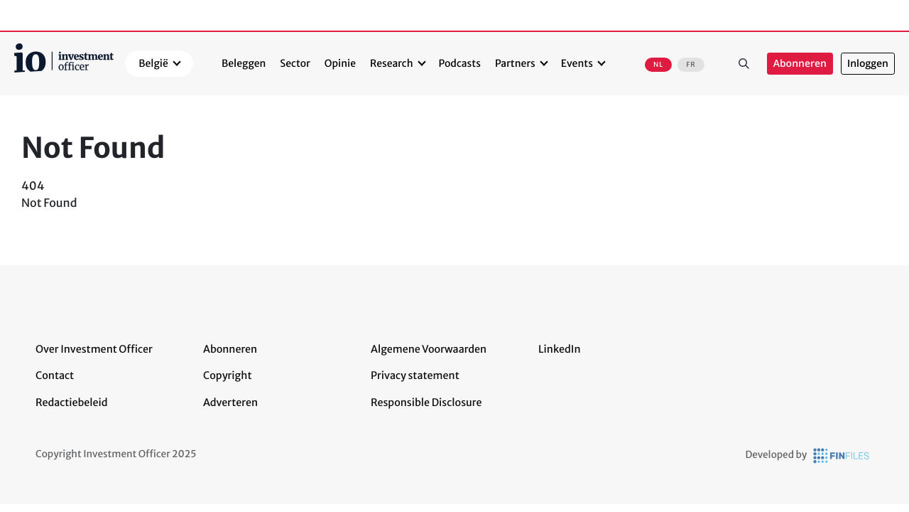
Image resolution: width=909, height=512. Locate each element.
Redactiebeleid (72, 402)
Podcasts (460, 63)
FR (690, 64)
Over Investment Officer (94, 349)
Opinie (340, 63)
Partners (515, 63)
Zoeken (744, 63)
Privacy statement (415, 375)
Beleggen (244, 63)
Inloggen (867, 63)
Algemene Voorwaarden (428, 349)
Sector (295, 63)
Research (391, 63)
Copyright (227, 375)
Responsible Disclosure (426, 402)
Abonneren (800, 63)
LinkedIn (559, 349)
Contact (55, 375)
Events (577, 63)
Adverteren (230, 402)
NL (658, 64)
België (153, 63)
